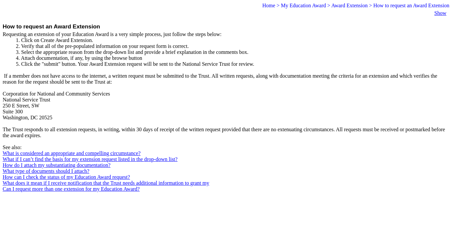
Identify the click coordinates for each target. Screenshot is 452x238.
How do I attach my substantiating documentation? (56, 165)
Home (268, 5)
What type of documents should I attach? (46, 171)
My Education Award (303, 5)
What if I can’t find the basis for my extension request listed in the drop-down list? (90, 159)
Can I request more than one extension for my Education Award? (71, 189)
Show (440, 13)
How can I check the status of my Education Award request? (66, 177)
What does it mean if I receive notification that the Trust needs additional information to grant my (106, 183)
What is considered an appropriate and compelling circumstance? (72, 153)
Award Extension (349, 5)
